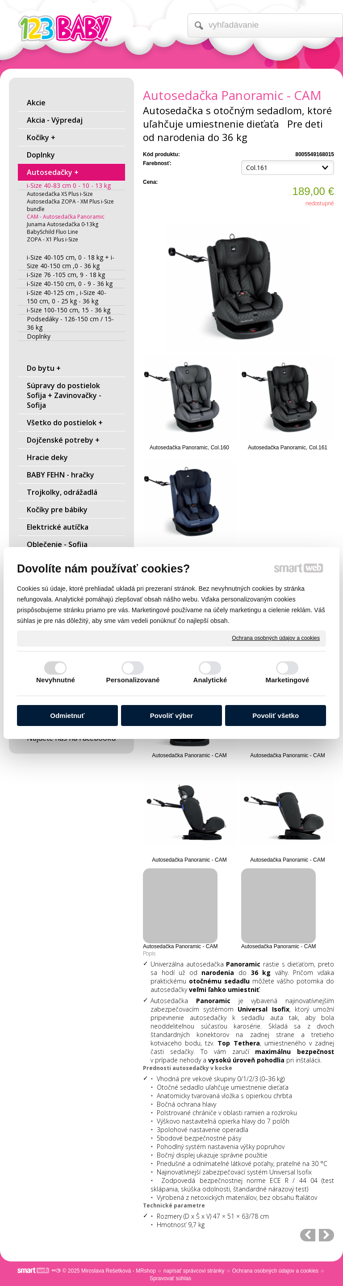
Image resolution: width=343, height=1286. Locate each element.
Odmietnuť (67, 715)
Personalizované (133, 680)
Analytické (210, 680)
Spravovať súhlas (170, 1278)
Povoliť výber (171, 715)
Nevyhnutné (55, 680)
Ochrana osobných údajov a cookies (276, 638)
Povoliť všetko (275, 715)
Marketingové (288, 680)
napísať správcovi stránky (194, 1271)
